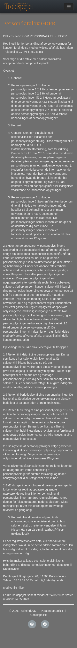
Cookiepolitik (38, 614)
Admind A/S (28, 610)
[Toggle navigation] (69, 6)
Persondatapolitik (52, 610)
